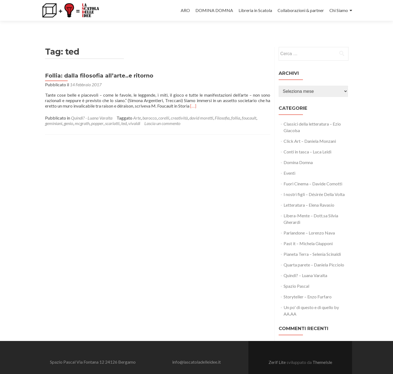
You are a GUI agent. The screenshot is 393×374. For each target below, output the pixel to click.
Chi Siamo (338, 10)
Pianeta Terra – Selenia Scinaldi (312, 244)
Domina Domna (298, 152)
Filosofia (222, 108)
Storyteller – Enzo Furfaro (308, 286)
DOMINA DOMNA (214, 10)
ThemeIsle (322, 352)
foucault (249, 108)
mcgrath (82, 113)
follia (235, 108)
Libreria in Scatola (255, 10)
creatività (179, 108)
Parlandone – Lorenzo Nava (309, 222)
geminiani (53, 113)
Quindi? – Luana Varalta (305, 265)
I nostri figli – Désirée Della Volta (314, 184)
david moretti (201, 108)
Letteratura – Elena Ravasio (309, 195)
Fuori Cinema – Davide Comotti (313, 173)
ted (124, 113)
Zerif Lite (278, 352)
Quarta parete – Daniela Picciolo (314, 254)
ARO (185, 10)
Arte (137, 108)
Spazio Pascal (296, 276)
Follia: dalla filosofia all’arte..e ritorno (99, 66)
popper (97, 113)
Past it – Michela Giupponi (308, 233)
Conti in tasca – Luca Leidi (307, 141)
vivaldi (134, 113)
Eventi (289, 163)
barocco (149, 108)
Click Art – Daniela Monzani (310, 131)
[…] (193, 96)
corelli (163, 108)
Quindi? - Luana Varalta (91, 108)
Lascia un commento (162, 113)
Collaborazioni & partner (301, 10)
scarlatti (112, 113)
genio (68, 113)
